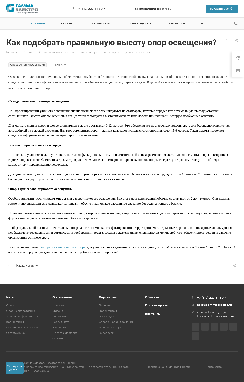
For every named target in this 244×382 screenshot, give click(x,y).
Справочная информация (116, 321)
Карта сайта (214, 366)
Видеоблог (106, 332)
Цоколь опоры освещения (23, 327)
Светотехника (15, 332)
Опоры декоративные (21, 310)
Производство (156, 305)
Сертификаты (61, 321)
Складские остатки (15, 368)
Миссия (57, 310)
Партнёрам (108, 297)
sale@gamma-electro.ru (153, 9)
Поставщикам (108, 316)
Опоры (11, 305)
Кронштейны (15, 321)
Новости (58, 305)
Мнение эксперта (111, 327)
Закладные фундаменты (22, 316)
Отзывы (57, 338)
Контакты (153, 314)
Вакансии (59, 327)
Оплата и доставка (64, 332)
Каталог (12, 297)
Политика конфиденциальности (168, 366)
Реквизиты (59, 316)
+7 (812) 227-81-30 (89, 9)
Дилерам (105, 305)
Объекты (152, 297)
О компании (62, 297)
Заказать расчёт (222, 8)
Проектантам (108, 310)
